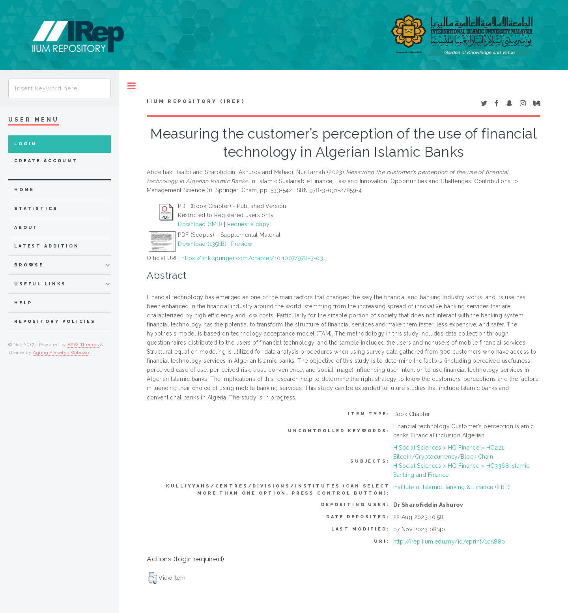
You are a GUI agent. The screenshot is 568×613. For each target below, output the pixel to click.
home (24, 189)
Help (23, 303)
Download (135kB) (202, 244)
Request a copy (248, 224)
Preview (241, 244)
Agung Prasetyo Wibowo (61, 352)
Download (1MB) (200, 224)
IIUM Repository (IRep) (196, 101)
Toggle (131, 85)
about (26, 227)
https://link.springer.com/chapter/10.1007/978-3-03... (254, 258)
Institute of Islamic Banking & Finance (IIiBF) (451, 487)
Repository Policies (55, 321)
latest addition (46, 246)
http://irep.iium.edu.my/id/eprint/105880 (449, 541)
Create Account (46, 160)
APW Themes (83, 344)
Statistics (36, 208)
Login (25, 143)
